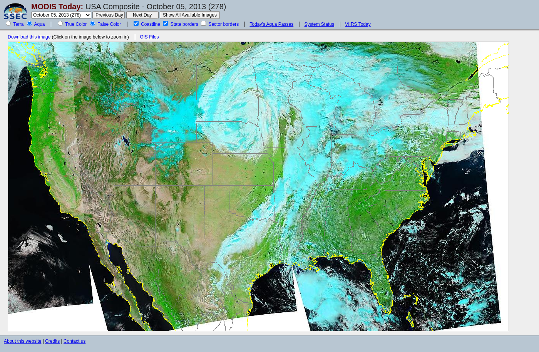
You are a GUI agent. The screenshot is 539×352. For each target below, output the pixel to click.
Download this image (29, 37)
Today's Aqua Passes (271, 24)
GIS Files (149, 37)
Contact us (74, 341)
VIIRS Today (357, 24)
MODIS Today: (57, 6)
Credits (52, 341)
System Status (319, 24)
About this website (22, 341)
